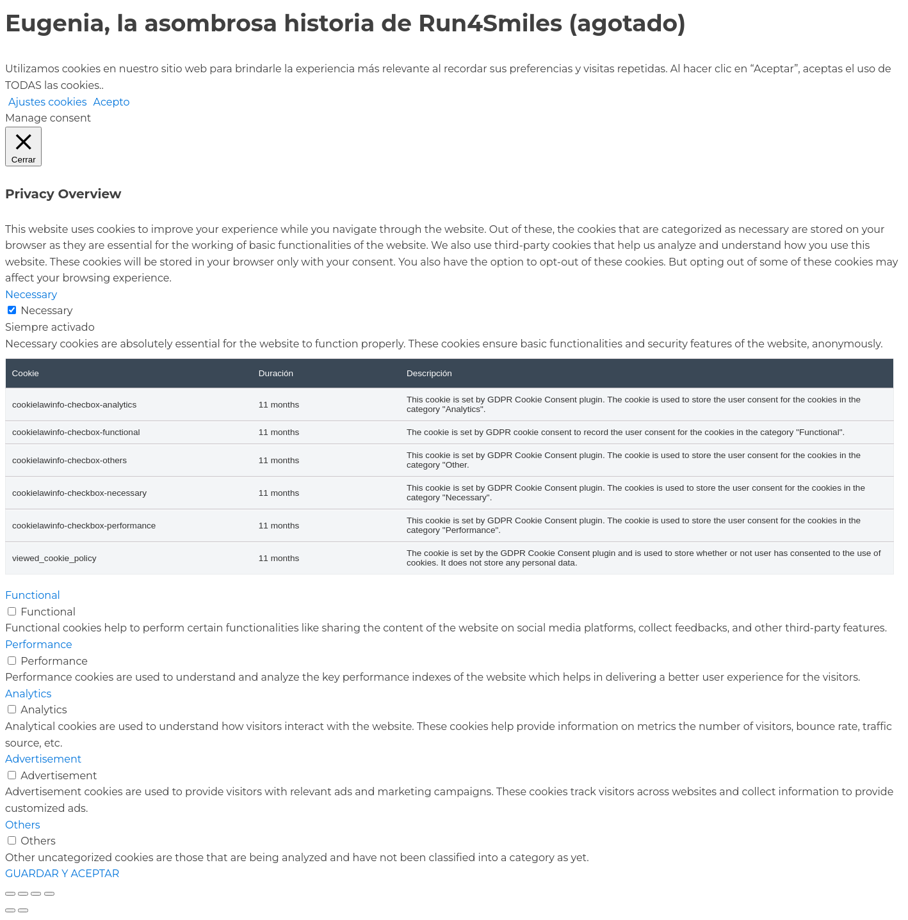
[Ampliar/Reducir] (10, 894)
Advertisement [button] (43, 759)
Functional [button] (32, 595)
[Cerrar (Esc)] (49, 894)
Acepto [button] (111, 102)
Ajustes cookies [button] (47, 102)
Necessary (46, 311)
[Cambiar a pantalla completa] (23, 894)
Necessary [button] (31, 295)
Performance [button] (38, 644)
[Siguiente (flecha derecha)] (23, 910)
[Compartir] (36, 894)
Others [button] (22, 825)
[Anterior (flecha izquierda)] (10, 910)
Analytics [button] (28, 694)
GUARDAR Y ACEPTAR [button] (62, 874)
